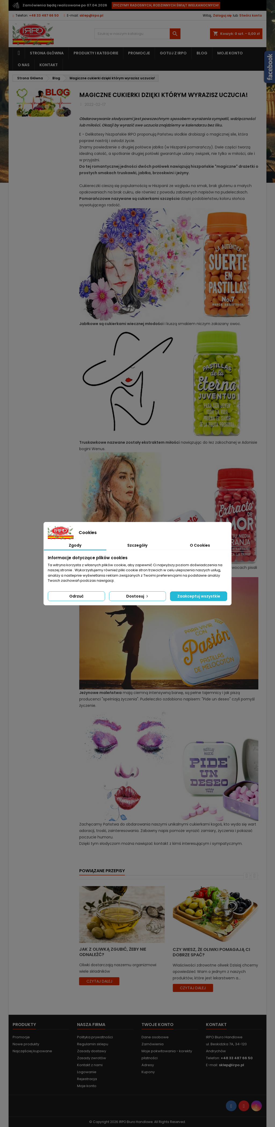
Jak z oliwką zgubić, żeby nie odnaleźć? (112, 952)
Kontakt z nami (90, 1065)
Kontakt (48, 65)
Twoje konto (157, 1024)
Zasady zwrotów (91, 1058)
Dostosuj (137, 596)
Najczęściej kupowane (32, 1051)
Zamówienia (153, 1044)
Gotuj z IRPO (173, 53)
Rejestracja (87, 1078)
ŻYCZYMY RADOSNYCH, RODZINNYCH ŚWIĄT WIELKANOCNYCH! (166, 5)
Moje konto (230, 53)
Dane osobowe (155, 1037)
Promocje (139, 53)
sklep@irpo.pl (91, 15)
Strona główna (47, 53)
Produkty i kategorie (96, 53)
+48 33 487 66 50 (44, 15)
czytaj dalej (99, 981)
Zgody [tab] (75, 545)
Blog (202, 53)
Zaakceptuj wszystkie (198, 596)
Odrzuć (76, 596)
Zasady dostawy (91, 1051)
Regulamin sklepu (92, 1044)
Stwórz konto (250, 15)
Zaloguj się (222, 15)
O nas (24, 65)
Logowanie (86, 1071)
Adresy (148, 1065)
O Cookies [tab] (200, 545)
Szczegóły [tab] (137, 545)
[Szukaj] (137, 33)
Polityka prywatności (95, 1037)
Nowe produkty (26, 1044)
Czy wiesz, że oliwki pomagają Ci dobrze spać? (211, 952)
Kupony (148, 1071)
